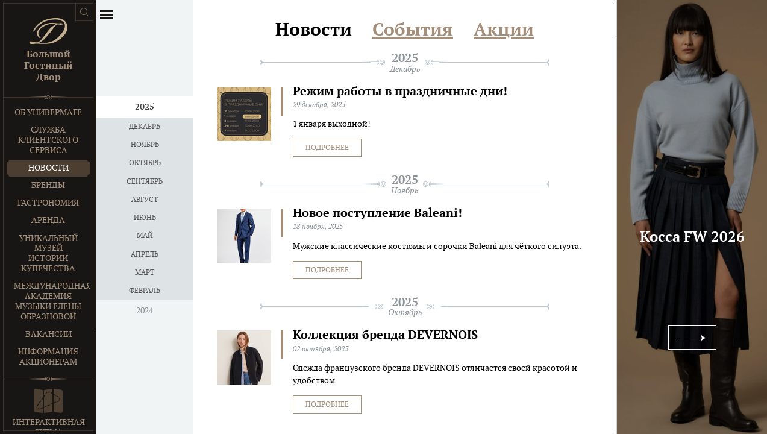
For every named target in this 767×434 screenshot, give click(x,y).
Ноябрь (145, 144)
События (412, 30)
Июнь (145, 217)
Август (144, 199)
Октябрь (145, 163)
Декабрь (144, 126)
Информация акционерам (48, 357)
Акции (504, 30)
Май (145, 235)
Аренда (48, 220)
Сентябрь (145, 181)
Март (144, 272)
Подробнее (327, 147)
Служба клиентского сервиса (48, 140)
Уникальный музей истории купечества (48, 253)
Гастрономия (48, 203)
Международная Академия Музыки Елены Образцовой (52, 301)
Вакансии (48, 334)
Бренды (48, 185)
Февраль (144, 290)
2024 (144, 311)
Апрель (144, 254)
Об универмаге (48, 112)
